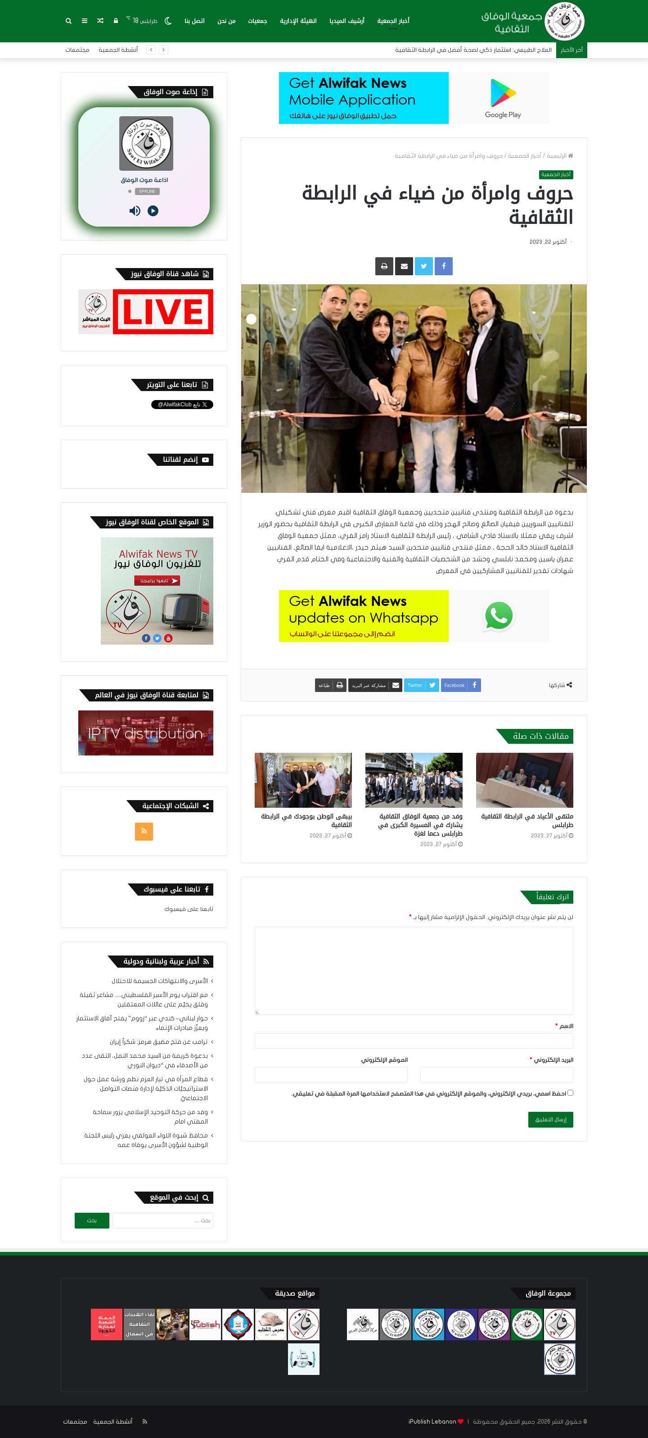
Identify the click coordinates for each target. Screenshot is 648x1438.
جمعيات (257, 21)
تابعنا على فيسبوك (188, 909)
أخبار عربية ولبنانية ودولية (161, 961)
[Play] (153, 211)
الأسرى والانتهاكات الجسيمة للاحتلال (160, 981)
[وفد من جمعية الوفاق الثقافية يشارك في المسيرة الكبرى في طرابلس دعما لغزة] (414, 780)
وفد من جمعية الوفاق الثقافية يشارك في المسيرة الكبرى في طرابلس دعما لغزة (420, 825)
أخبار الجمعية (393, 21)
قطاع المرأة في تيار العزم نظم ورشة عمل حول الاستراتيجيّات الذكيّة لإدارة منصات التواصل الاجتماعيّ (146, 1088)
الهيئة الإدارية (298, 21)
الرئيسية (560, 156)
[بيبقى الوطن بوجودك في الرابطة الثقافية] (303, 780)
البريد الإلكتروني (551, 1060)
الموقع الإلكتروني (384, 1060)
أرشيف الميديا (346, 21)
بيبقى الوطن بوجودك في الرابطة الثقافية (306, 820)
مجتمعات (77, 50)
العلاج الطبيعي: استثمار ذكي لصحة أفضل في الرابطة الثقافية (473, 50)
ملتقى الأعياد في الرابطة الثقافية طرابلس (527, 820)
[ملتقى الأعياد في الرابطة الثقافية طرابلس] (524, 780)
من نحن (226, 21)
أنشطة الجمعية (118, 50)
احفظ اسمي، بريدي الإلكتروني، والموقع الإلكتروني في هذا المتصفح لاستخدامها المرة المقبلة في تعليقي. (428, 1094)
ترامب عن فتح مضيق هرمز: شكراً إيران (159, 1042)
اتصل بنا (194, 21)
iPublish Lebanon (432, 1422)
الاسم (564, 1026)
